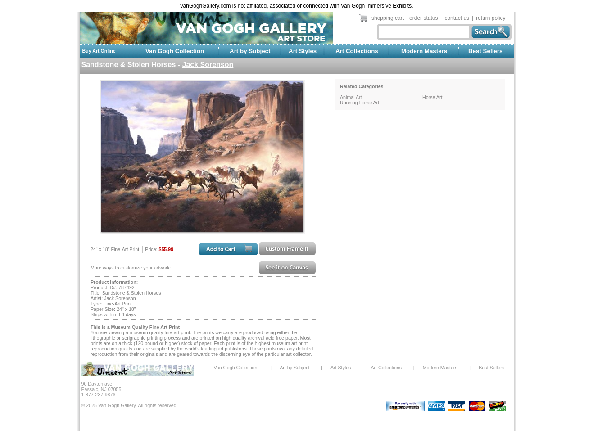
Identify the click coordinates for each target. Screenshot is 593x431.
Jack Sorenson (208, 64)
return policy (490, 18)
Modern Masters (424, 51)
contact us (456, 18)
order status (423, 18)
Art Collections (356, 51)
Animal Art (351, 97)
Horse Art (432, 97)
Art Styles (303, 51)
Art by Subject (250, 51)
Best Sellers (485, 51)
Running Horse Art (359, 102)
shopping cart (387, 18)
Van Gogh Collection (174, 51)
